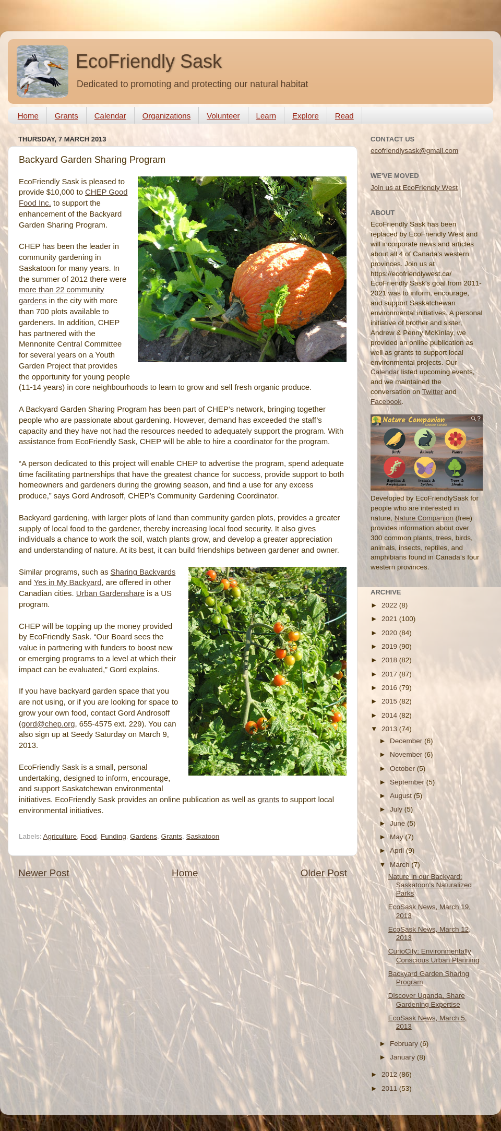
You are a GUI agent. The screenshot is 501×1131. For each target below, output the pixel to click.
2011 (390, 1088)
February (405, 1043)
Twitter (432, 392)
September (408, 782)
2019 (390, 646)
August (402, 796)
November (407, 754)
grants (268, 799)
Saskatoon (203, 836)
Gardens (143, 836)
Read (344, 115)
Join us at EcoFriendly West (414, 188)
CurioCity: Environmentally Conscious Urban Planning (434, 955)
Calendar (110, 115)
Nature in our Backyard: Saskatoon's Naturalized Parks (430, 885)
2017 (390, 674)
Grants (66, 115)
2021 (390, 619)
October (403, 768)
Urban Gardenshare (110, 593)
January (403, 1057)
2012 (390, 1074)
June (398, 823)
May (397, 837)
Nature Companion (424, 518)
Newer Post (43, 872)
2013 (390, 729)
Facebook (386, 402)
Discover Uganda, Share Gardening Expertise (426, 1000)
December (407, 741)
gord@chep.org (48, 724)
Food (89, 836)
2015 (390, 701)
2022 (390, 605)
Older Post (324, 872)
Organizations (166, 115)
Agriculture (60, 836)
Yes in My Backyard (68, 582)
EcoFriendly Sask (149, 61)
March (400, 864)
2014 (390, 715)
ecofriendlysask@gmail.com (414, 150)
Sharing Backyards (143, 572)
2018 (390, 660)
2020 (390, 633)
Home (28, 115)
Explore (305, 115)
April (398, 850)
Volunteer (223, 115)
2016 (390, 688)
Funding (113, 836)
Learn (266, 115)
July (397, 809)
